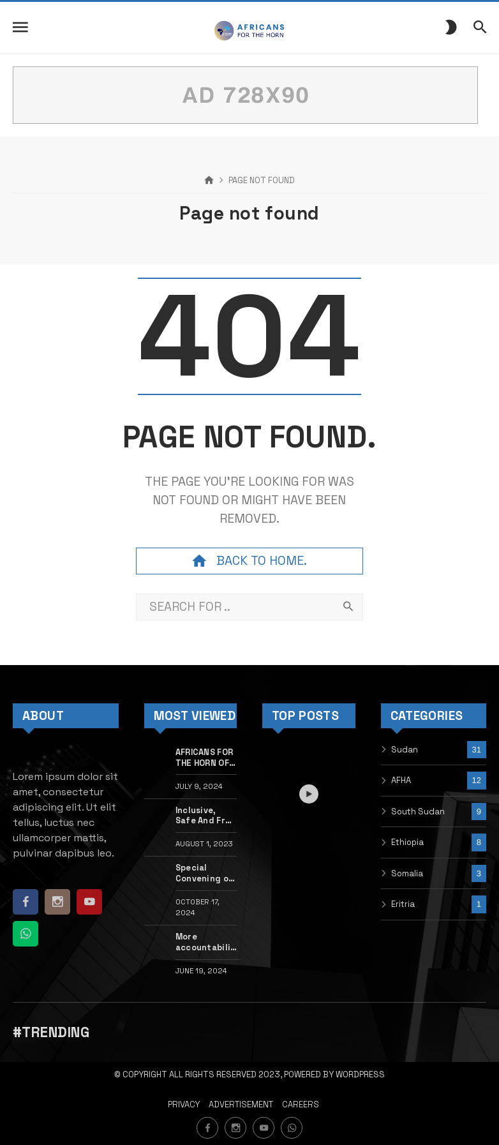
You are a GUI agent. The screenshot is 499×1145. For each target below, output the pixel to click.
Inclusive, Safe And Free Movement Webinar (205, 816)
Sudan (404, 749)
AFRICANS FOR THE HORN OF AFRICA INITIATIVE (204, 757)
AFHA (401, 780)
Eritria (403, 904)
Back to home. (249, 561)
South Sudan (418, 811)
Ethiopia (407, 842)
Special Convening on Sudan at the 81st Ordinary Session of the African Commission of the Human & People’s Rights (204, 873)
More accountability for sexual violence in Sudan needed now (208, 942)
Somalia (407, 873)
